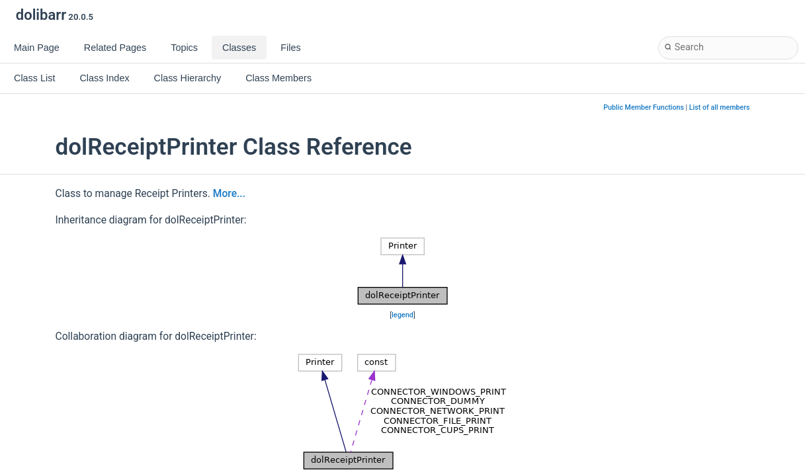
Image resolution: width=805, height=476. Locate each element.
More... (229, 194)
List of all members (719, 107)
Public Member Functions (643, 107)
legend (402, 315)
